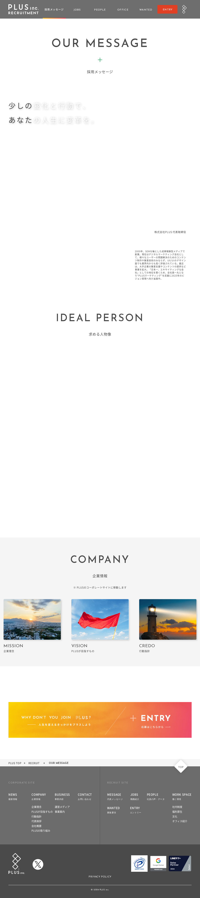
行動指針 (36, 816)
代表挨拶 (36, 821)
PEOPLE (156, 796)
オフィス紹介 (179, 821)
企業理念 (36, 807)
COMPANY (38, 796)
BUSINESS (62, 796)
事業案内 (60, 811)
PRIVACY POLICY (100, 876)
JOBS (134, 796)
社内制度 (177, 807)
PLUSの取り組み (40, 830)
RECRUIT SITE (117, 783)
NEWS (12, 796)
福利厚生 (177, 811)
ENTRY (135, 810)
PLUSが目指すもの (42, 811)
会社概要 (36, 826)
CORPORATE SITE (21, 783)
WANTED (113, 810)
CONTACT (85, 796)
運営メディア (62, 807)
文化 (174, 816)
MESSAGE (115, 796)
